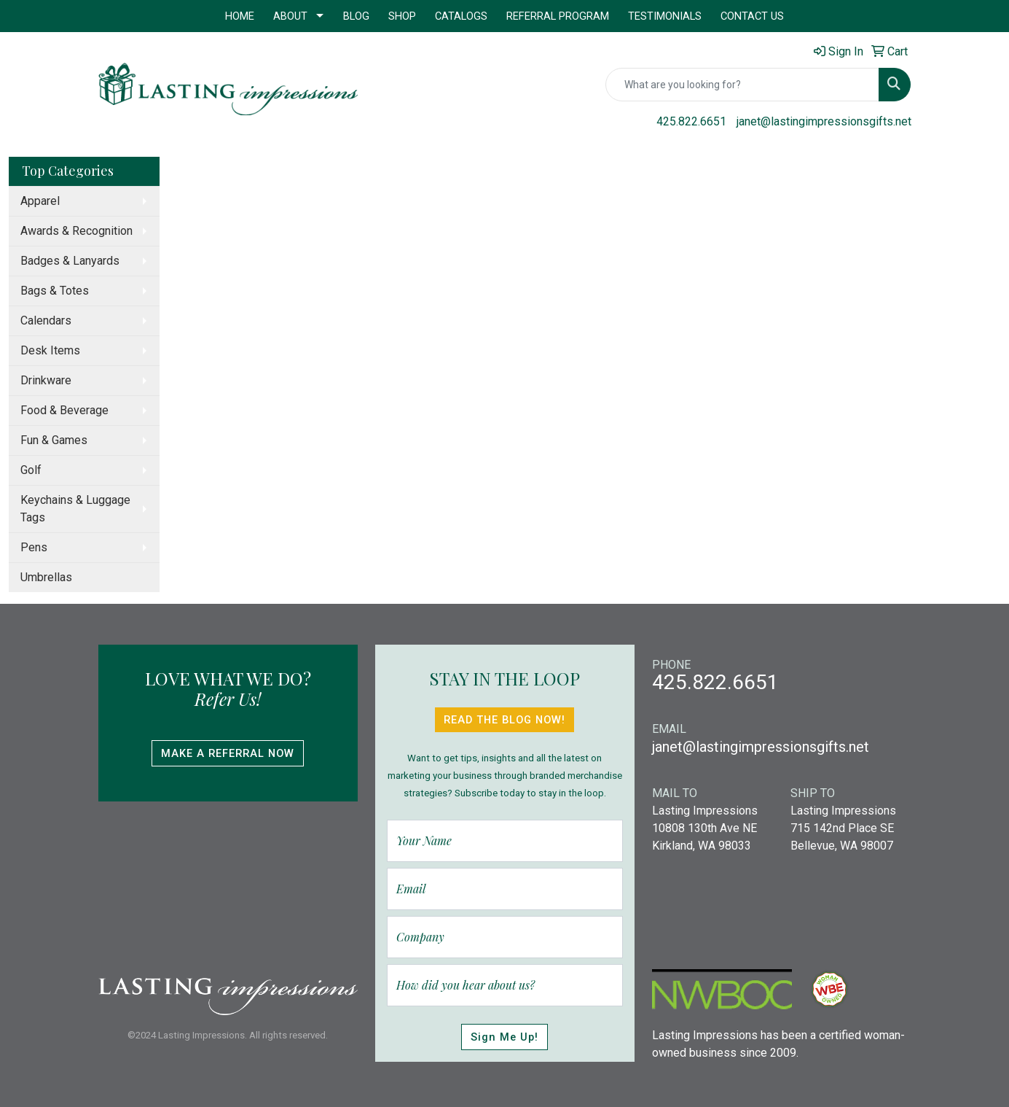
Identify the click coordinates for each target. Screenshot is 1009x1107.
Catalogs (461, 16)
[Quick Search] (742, 84)
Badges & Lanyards (69, 261)
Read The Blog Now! (504, 719)
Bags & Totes (54, 291)
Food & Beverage (64, 410)
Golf (31, 470)
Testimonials (665, 16)
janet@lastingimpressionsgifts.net (824, 121)
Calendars (45, 320)
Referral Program (557, 16)
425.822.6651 (691, 121)
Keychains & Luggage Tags (75, 508)
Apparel (40, 201)
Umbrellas (46, 577)
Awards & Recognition (76, 231)
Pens (33, 547)
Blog (356, 16)
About (290, 16)
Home (239, 16)
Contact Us (752, 16)
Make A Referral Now (227, 753)
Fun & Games (53, 440)
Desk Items (50, 350)
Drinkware (45, 380)
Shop (402, 16)
